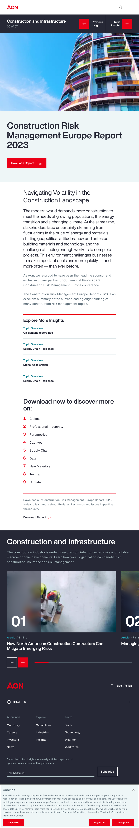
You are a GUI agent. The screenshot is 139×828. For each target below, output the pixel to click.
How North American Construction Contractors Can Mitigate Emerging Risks (55, 646)
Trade (68, 725)
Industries (42, 732)
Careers (12, 732)
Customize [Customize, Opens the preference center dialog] (13, 822)
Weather (70, 740)
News (10, 747)
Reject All (99, 822)
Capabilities (43, 725)
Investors (13, 740)
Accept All (123, 822)
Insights (41, 740)
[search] (121, 7)
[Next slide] (23, 662)
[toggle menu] (130, 7)
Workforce (72, 747)
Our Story (13, 725)
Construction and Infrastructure (36, 21)
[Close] (133, 790)
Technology (72, 732)
